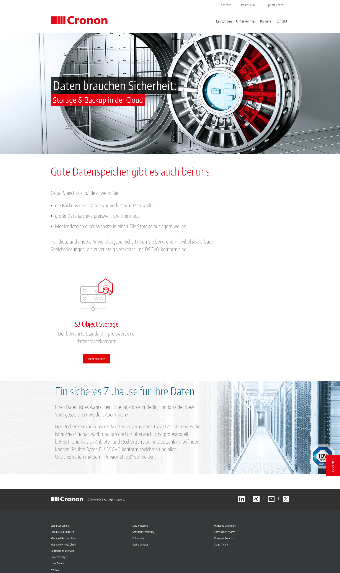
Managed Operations (225, 526)
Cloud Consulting (60, 526)
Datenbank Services (224, 532)
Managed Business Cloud (64, 538)
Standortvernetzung (143, 532)
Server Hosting (140, 526)
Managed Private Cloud (63, 544)
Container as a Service (62, 551)
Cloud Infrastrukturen (62, 532)
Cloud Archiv (221, 544)
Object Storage (59, 557)
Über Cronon (58, 563)
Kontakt (55, 569)
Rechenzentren (140, 544)
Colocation (138, 538)
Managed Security (224, 538)
